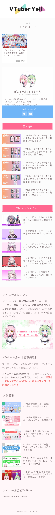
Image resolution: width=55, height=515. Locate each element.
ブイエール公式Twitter (15, 373)
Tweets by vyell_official (15, 496)
